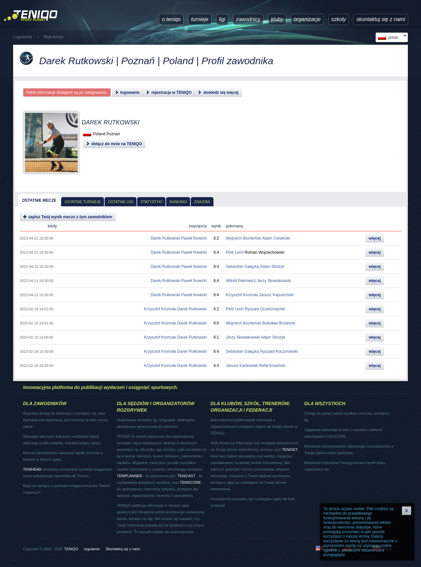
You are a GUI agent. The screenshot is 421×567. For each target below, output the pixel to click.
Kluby (277, 19)
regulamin (92, 549)
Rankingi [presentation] (178, 202)
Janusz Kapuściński (276, 295)
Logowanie (22, 37)
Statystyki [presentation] (151, 202)
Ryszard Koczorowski (279, 351)
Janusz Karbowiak (242, 365)
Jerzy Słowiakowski (274, 280)
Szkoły (338, 19)
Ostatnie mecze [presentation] (39, 200)
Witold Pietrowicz (241, 280)
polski (391, 37)
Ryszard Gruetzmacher (265, 309)
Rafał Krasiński (272, 365)
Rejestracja (53, 37)
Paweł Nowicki (194, 238)
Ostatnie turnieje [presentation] (82, 202)
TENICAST (186, 476)
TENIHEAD (32, 469)
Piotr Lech (235, 252)
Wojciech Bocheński (243, 238)
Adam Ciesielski (276, 238)
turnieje (199, 19)
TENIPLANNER (129, 476)
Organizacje (307, 19)
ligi (222, 19)
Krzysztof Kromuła (242, 295)
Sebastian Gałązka (242, 266)
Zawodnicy (248, 19)
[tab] (39, 200)
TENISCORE (190, 482)
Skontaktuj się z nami (380, 19)
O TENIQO (171, 19)
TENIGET (289, 449)
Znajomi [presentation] (202, 202)
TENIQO (71, 549)
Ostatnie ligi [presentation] (120, 202)
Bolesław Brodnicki (278, 323)
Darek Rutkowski (165, 238)
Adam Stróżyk (272, 266)
